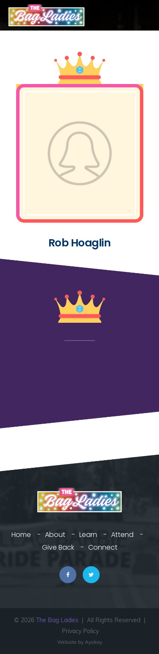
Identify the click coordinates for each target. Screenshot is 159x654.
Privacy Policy (80, 631)
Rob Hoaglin (79, 242)
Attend (122, 534)
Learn (88, 534)
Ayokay (93, 642)
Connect (102, 547)
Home (21, 534)
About (55, 534)
